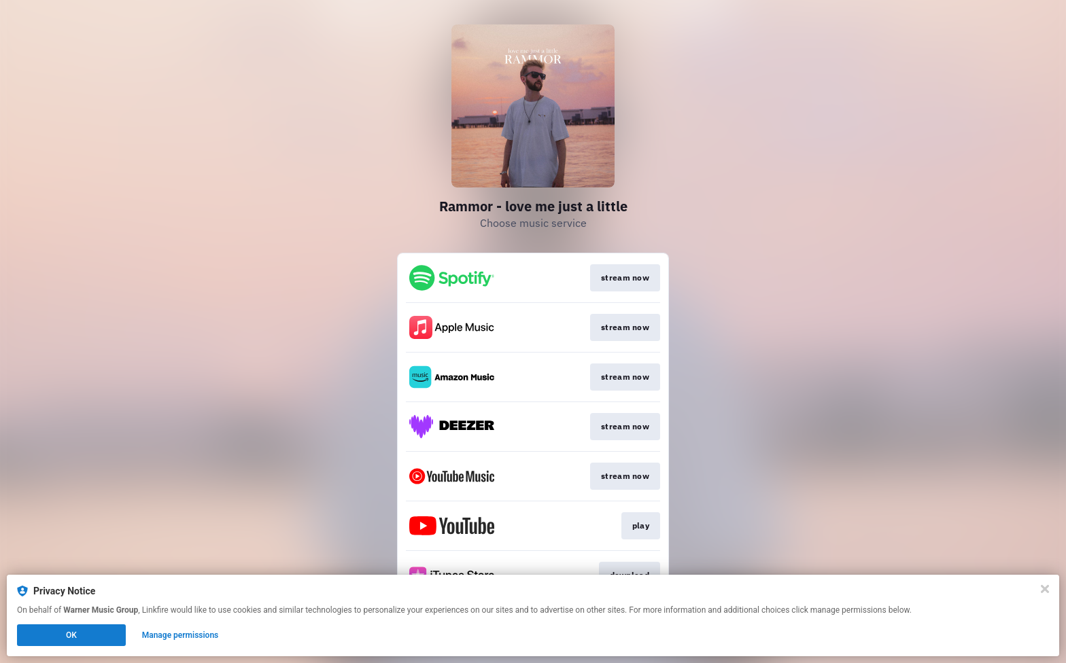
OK (71, 635)
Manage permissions (180, 635)
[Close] (1045, 589)
